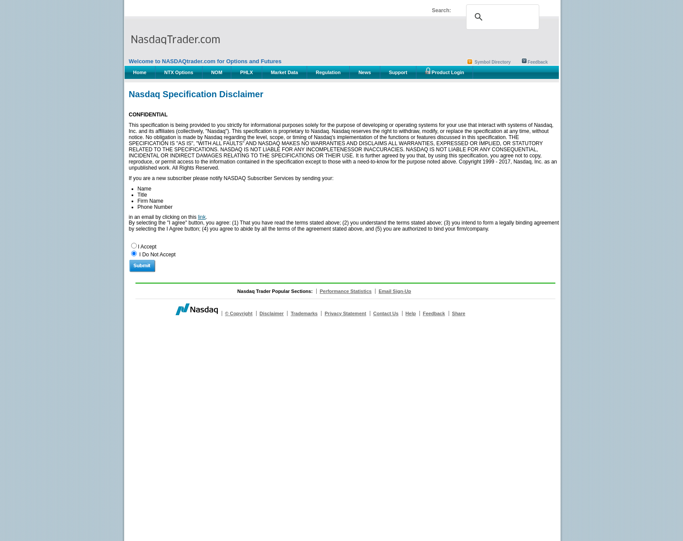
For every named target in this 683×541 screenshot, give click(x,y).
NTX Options (178, 72)
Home (140, 72)
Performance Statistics (346, 291)
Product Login (444, 71)
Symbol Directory (493, 62)
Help (411, 313)
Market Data (284, 72)
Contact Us (386, 313)
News (364, 72)
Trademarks (304, 313)
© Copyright (239, 313)
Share (459, 313)
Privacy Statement (345, 313)
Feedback (537, 62)
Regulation (328, 72)
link (202, 217)
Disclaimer (272, 313)
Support (398, 72)
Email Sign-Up (395, 291)
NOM (217, 72)
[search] (501, 17)
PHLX (246, 72)
